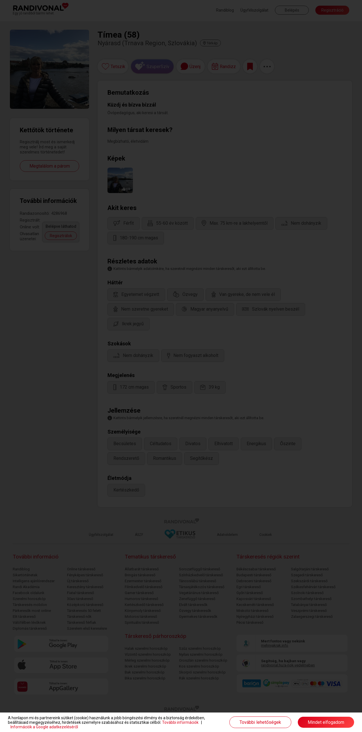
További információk (180, 722)
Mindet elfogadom (326, 722)
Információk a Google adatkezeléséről (44, 727)
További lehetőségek (260, 722)
